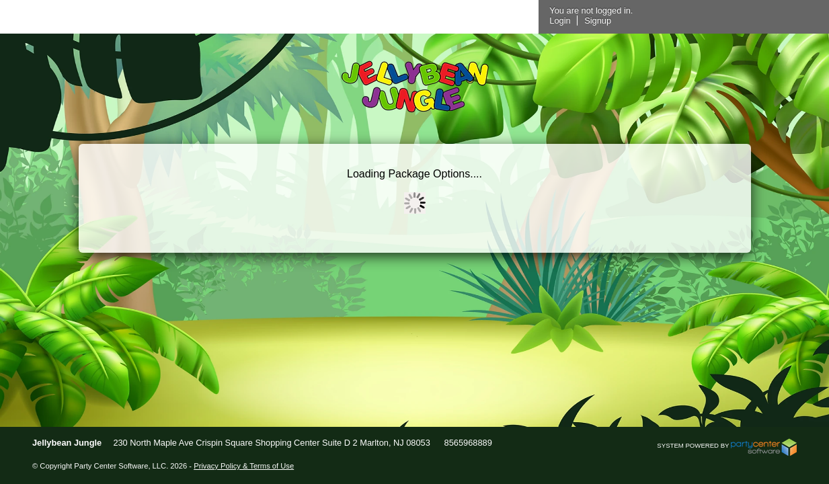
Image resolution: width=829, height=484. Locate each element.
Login (713, 20)
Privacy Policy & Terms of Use (244, 466)
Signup (751, 20)
